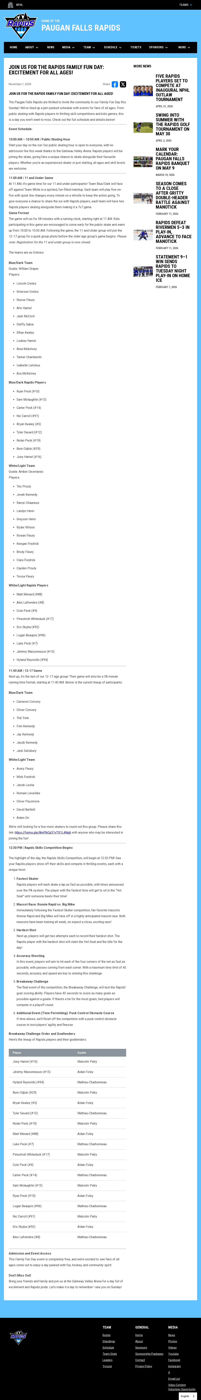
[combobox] (188, 1396)
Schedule (108, 1347)
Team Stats (110, 1353)
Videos (172, 1347)
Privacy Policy (143, 1366)
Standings (109, 1341)
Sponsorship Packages (149, 1353)
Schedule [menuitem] (113, 47)
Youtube (173, 1353)
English (185, 1396)
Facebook (174, 1360)
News (171, 1335)
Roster (107, 1335)
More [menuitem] (184, 47)
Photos (172, 1341)
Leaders (107, 1360)
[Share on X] (123, 84)
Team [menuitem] (89, 47)
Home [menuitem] (13, 47)
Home (139, 1335)
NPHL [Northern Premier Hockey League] (15, 5)
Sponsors (141, 1347)
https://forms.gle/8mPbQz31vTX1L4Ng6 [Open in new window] (43, 832)
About (139, 1341)
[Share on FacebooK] (115, 84)
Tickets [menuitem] (137, 47)
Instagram (174, 1366)
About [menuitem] (32, 47)
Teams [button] (186, 5)
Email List (174, 1378)
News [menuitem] (50, 47)
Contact (140, 1360)
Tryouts (107, 1366)
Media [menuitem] (69, 47)
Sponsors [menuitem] (159, 47)
